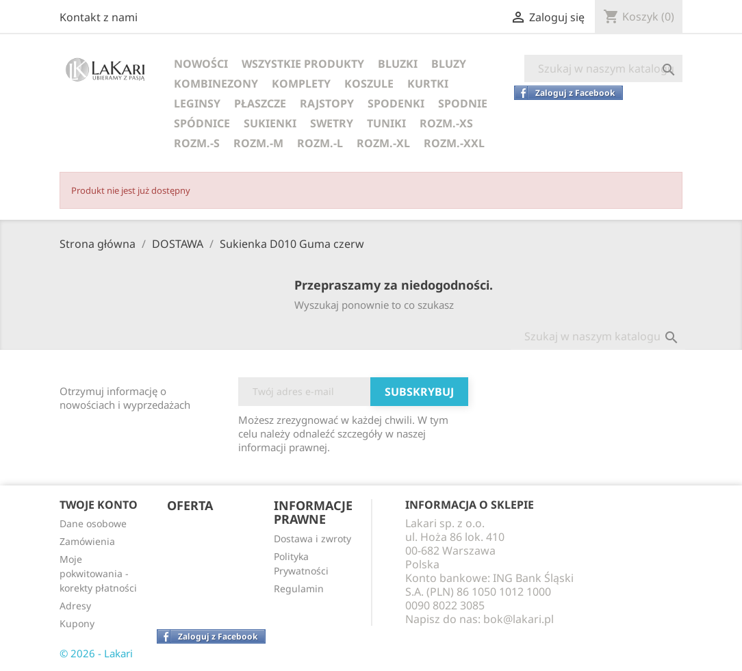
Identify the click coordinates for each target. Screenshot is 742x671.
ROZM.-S (197, 143)
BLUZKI (398, 63)
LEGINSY (197, 103)
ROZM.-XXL (454, 143)
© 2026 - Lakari (96, 653)
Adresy (75, 605)
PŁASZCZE (260, 103)
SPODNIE (462, 103)
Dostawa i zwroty (312, 538)
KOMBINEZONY (216, 83)
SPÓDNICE (202, 123)
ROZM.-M (258, 143)
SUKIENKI (270, 123)
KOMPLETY (301, 83)
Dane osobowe (93, 523)
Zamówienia (87, 541)
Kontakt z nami (99, 17)
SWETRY (331, 123)
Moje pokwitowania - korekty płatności (98, 573)
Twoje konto (99, 504)
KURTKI (427, 83)
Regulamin (299, 588)
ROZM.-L (320, 143)
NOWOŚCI (201, 63)
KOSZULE (369, 83)
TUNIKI (386, 123)
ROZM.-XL (383, 143)
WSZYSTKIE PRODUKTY (303, 63)
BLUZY (448, 63)
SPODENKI (396, 103)
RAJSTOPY (327, 103)
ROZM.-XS (446, 123)
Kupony (77, 623)
